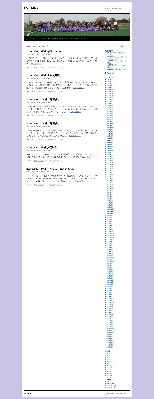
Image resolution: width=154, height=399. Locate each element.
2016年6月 (110, 245)
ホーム (29, 38)
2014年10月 (110, 284)
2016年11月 (110, 235)
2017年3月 (110, 227)
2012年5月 (110, 322)
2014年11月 (110, 282)
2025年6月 (110, 83)
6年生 (108, 363)
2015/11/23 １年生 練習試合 (42, 99)
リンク (83, 38)
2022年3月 (110, 142)
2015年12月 (110, 258)
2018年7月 (110, 195)
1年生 (35, 115)
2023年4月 (110, 116)
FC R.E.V (31, 7)
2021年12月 (110, 146)
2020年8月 (110, 162)
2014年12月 (110, 280)
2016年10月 (110, 237)
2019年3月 (110, 182)
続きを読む (36, 64)
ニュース (109, 367)
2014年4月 (110, 294)
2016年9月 (110, 239)
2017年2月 (110, 229)
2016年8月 (110, 241)
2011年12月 (110, 329)
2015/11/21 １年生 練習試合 (42, 123)
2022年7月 (110, 134)
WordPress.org (111, 387)
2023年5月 (110, 114)
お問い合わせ (64, 38)
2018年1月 (110, 207)
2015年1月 (110, 278)
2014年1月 (110, 296)
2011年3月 (110, 343)
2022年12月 (110, 124)
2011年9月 (110, 335)
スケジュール (111, 365)
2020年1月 (110, 170)
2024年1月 (110, 101)
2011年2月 (110, 345)
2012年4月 (110, 325)
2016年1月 (110, 256)
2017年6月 (110, 221)
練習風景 (109, 373)
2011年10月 (110, 333)
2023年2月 (110, 120)
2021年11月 (110, 148)
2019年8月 (110, 178)
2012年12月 (110, 314)
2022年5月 (110, 138)
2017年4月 (110, 225)
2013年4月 (110, 312)
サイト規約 (74, 38)
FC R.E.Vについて (39, 38)
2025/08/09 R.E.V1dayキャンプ (117, 69)
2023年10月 (110, 105)
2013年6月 (110, 308)
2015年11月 (110, 260)
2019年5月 (110, 180)
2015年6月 (110, 270)
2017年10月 (110, 213)
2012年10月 (110, 316)
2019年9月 (110, 176)
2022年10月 (110, 128)
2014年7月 (110, 290)
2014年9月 (110, 286)
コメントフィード (112, 385)
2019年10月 (110, 174)
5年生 (108, 361)
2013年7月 (110, 306)
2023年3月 (110, 118)
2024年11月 (110, 87)
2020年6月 (110, 166)
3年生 (35, 67)
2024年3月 (110, 97)
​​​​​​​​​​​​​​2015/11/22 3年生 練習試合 (41, 147)
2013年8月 (110, 304)
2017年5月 (110, 223)
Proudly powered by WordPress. (117, 393)
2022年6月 (110, 136)
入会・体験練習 (53, 38)
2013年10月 (110, 302)
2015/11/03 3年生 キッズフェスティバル (50, 168)
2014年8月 (110, 288)
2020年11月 (110, 156)
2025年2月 (110, 85)
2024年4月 (110, 95)
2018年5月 (110, 199)
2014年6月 (110, 292)
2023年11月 (110, 103)
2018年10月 (110, 189)
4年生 (108, 359)
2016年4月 (110, 249)
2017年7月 (110, 219)
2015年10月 (110, 262)
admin (48, 54)
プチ (108, 369)
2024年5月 (110, 93)
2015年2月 (110, 276)
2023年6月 (110, 111)
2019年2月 (110, 185)
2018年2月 (110, 205)
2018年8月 (110, 193)
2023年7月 (110, 109)
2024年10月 (110, 89)
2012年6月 (110, 320)
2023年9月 (110, 107)
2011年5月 (110, 341)
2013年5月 (110, 310)
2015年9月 (110, 264)
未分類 (109, 371)
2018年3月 (110, 203)
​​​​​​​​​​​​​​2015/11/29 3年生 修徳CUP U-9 (43, 51)
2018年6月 (110, 197)
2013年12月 (110, 298)
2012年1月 (110, 327)
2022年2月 (110, 144)
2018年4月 (110, 201)
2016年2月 (110, 254)
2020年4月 (110, 168)
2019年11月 (110, 172)
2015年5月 (110, 272)
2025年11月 (110, 79)
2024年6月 (110, 91)
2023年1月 (110, 122)
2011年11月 (110, 331)
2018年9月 (110, 191)
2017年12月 (110, 209)
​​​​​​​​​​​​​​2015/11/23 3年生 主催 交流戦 (43, 75)
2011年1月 (110, 347)
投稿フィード (111, 383)
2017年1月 (110, 231)
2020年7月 (110, 164)
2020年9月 (110, 160)
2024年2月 (110, 99)
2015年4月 (110, 274)
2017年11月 (110, 211)
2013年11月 (110, 300)
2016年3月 (110, 251)
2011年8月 (110, 337)
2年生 (108, 355)
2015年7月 (110, 268)
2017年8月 (110, 217)
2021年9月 (110, 152)
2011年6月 (110, 339)
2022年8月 (110, 132)
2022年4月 (110, 140)
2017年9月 (110, 215)
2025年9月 (110, 81)
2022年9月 (110, 130)
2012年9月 (110, 318)
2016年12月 (110, 233)
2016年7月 (110, 243)
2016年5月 (110, 247)
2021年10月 (110, 150)
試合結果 (41, 67)
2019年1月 (110, 187)
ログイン (109, 381)
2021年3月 (110, 154)
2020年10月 (110, 158)
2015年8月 (110, 266)
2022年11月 (110, 126)
